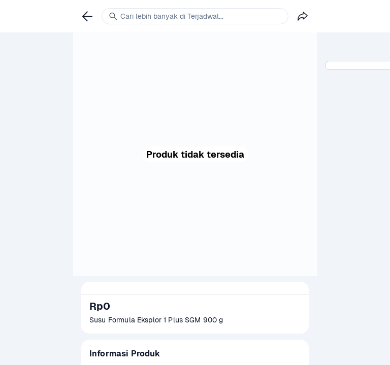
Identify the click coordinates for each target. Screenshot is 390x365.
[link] (87, 16)
